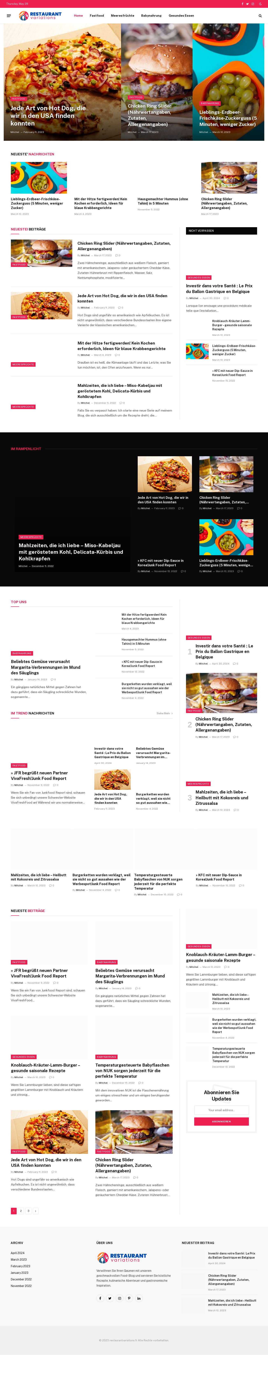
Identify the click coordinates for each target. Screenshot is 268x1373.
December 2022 (21, 1297)
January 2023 (19, 1291)
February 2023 (20, 1284)
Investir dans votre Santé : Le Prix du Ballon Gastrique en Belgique (219, 288)
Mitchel (14, 132)
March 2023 (19, 1277)
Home (78, 15)
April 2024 (18, 1271)
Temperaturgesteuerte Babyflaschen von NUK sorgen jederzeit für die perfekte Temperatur (158, 900)
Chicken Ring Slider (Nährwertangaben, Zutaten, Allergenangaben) (153, 113)
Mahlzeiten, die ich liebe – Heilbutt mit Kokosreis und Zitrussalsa (221, 816)
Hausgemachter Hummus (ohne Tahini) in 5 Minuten (163, 201)
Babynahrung (151, 15)
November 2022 (21, 1304)
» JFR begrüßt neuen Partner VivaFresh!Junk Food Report (39, 794)
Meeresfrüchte (122, 15)
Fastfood (97, 15)
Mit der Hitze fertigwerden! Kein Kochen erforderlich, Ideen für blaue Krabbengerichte (100, 203)
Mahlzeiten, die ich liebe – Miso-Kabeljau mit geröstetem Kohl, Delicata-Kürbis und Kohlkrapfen (123, 405)
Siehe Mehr (165, 731)
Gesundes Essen (181, 15)
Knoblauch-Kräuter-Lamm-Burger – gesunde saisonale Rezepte (232, 325)
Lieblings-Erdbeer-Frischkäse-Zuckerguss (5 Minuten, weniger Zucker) (223, 110)
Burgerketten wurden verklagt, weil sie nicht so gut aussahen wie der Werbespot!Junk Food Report (147, 706)
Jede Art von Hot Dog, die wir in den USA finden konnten (47, 113)
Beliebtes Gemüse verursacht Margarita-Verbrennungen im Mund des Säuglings (45, 685)
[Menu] (9, 15)
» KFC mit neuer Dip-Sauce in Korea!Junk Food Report (232, 373)
